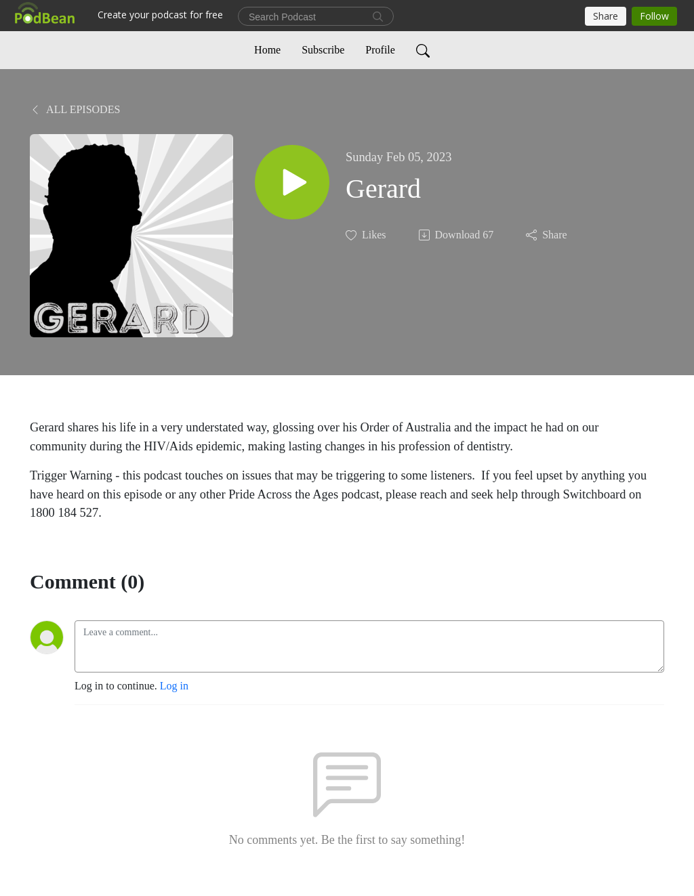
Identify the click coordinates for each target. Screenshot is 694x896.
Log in (174, 685)
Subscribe (323, 50)
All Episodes (75, 109)
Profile (380, 50)
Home (267, 50)
